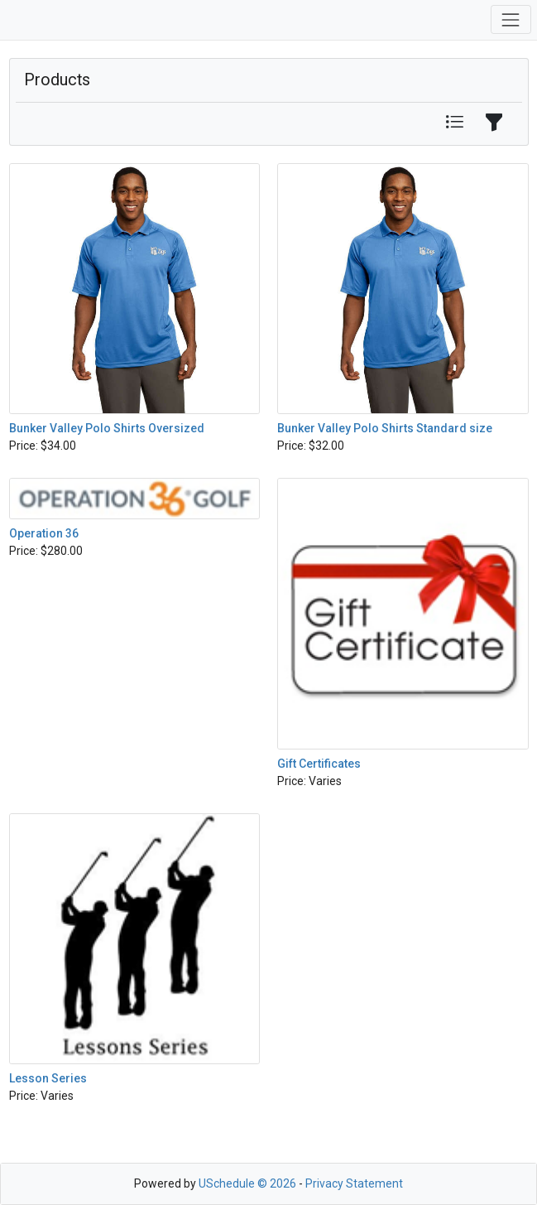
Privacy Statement (354, 1183)
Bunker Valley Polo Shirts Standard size (384, 428)
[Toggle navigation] (511, 19)
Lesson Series (48, 1078)
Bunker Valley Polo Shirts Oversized (106, 428)
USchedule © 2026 (247, 1183)
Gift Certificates (319, 763)
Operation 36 (44, 533)
